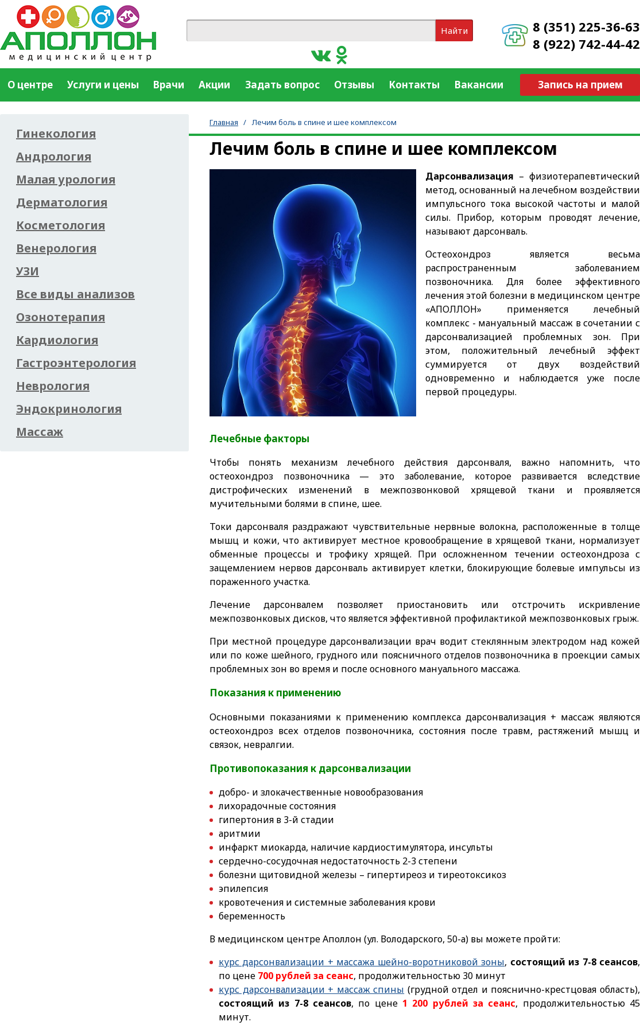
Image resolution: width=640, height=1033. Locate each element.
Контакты (414, 84)
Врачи (168, 84)
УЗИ (27, 271)
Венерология (56, 248)
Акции (214, 84)
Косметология (60, 225)
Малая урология (65, 179)
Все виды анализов (75, 294)
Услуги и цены (103, 84)
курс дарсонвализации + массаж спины (311, 989)
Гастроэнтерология (76, 363)
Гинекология (56, 133)
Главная (224, 122)
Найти (454, 30)
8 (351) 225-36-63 (586, 26)
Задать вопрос (282, 84)
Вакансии (479, 84)
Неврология (53, 386)
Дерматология (61, 202)
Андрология (53, 156)
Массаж (39, 432)
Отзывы (354, 84)
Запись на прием (580, 84)
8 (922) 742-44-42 (586, 43)
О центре (30, 84)
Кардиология (57, 340)
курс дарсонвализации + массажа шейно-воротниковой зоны (362, 962)
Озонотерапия (60, 317)
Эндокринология (69, 409)
